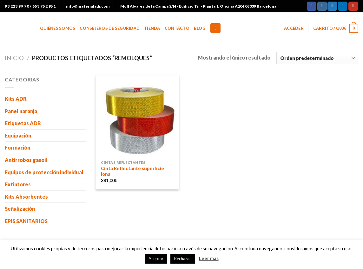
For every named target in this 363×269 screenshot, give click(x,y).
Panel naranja (21, 111)
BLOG (200, 28)
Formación (17, 147)
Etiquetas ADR (23, 123)
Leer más (209, 258)
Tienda (152, 28)
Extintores (18, 184)
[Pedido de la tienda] (317, 58)
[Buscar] (215, 28)
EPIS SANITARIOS (26, 221)
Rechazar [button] (182, 258)
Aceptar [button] (155, 258)
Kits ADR (16, 99)
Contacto (177, 28)
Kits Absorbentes (26, 197)
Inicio (14, 57)
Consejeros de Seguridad (110, 28)
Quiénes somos (57, 28)
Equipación (18, 135)
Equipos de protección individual (44, 172)
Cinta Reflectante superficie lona (132, 171)
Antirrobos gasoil (26, 160)
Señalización (20, 209)
